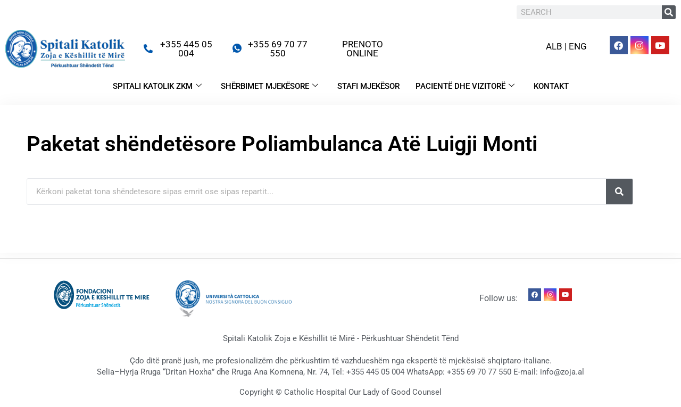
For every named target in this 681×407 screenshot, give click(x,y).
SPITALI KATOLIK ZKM (157, 86)
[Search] (669, 12)
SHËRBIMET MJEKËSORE (269, 86)
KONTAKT (551, 86)
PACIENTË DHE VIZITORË (465, 86)
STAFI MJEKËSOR (368, 86)
